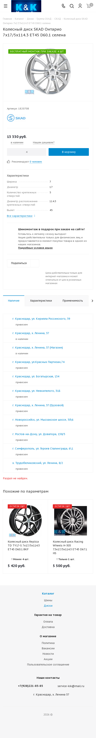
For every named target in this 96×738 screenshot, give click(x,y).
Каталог (48, 593)
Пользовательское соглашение (48, 664)
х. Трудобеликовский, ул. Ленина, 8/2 (37, 463)
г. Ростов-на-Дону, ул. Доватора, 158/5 (38, 434)
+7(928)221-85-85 (30, 686)
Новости (48, 653)
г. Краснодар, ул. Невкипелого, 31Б (36, 391)
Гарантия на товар (48, 615)
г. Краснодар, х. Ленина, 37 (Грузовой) (38, 405)
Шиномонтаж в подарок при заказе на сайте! (51, 229)
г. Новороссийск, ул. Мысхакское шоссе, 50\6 (42, 419)
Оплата (48, 621)
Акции (48, 659)
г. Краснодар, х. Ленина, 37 (30, 333)
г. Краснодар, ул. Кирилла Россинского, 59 (41, 318)
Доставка (48, 627)
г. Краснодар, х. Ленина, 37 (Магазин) (37, 347)
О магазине (48, 636)
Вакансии (48, 648)
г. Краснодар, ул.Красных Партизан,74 (38, 362)
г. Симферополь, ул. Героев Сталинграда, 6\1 (42, 448)
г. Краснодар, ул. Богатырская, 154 (35, 376)
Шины (48, 600)
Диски (48, 605)
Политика (48, 643)
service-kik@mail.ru (71, 686)
